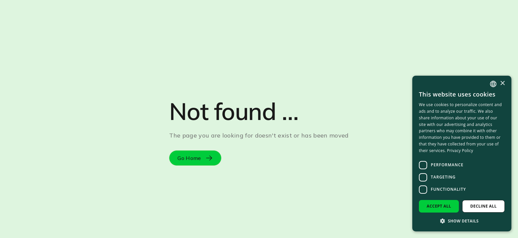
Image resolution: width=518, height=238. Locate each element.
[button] (462, 221)
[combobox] (493, 84)
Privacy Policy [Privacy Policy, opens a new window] (460, 150)
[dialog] (461, 153)
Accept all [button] (439, 206)
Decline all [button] (483, 206)
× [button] (502, 83)
